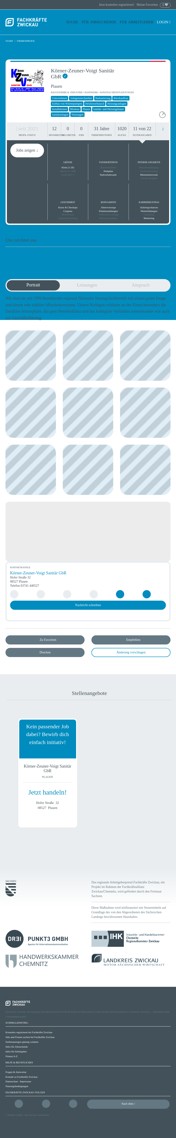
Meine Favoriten (147, 4)
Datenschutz (12, 1081)
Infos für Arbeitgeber (16, 1051)
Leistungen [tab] (87, 285)
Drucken (44, 652)
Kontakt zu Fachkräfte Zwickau (22, 1076)
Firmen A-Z (11, 1056)
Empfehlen (133, 640)
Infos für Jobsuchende (17, 1046)
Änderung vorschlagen (131, 652)
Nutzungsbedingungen (17, 1086)
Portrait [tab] (33, 284)
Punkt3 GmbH (15, 1115)
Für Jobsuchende (99, 22)
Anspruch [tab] (141, 285)
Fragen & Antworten (16, 1072)
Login (163, 22)
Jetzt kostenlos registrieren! (117, 4)
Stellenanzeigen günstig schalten (22, 1041)
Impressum (25, 1081)
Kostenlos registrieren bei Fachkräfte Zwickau (29, 1032)
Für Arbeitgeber (137, 22)
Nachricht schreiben (88, 605)
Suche (72, 22)
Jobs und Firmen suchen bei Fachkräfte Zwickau (30, 1037)
